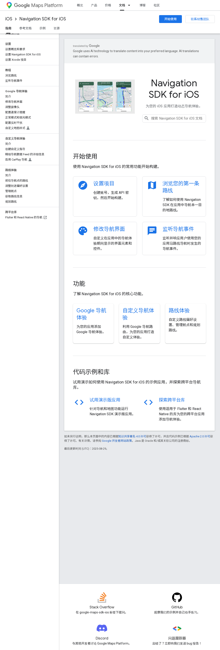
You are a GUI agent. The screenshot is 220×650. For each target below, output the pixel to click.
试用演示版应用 (105, 400)
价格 (108, 5)
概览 (80, 5)
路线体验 (179, 310)
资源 (56, 28)
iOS (8, 19)
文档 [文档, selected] (122, 5)
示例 (42, 28)
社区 (157, 5)
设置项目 (103, 183)
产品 (94, 5)
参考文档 (25, 28)
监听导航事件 (178, 229)
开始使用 (170, 19)
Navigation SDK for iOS (42, 19)
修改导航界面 (109, 229)
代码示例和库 (91, 372)
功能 (79, 284)
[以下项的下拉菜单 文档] (130, 5)
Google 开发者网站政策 (117, 440)
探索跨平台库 (172, 400)
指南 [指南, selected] (8, 28)
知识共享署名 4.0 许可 (132, 436)
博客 (143, 5)
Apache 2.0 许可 (200, 436)
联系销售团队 (200, 19)
